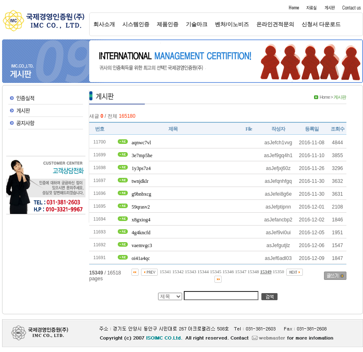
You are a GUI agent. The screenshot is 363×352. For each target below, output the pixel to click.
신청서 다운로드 (321, 24)
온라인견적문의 (275, 24)
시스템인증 (135, 24)
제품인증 (167, 24)
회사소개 (104, 24)
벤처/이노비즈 (232, 24)
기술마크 (196, 24)
